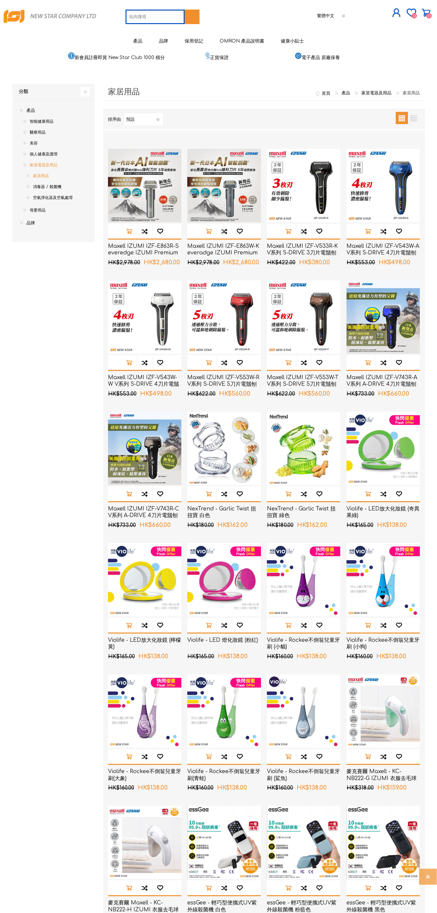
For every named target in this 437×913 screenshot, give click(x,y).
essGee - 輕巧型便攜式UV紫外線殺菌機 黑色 (381, 902)
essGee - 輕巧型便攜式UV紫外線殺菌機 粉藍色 (301, 902)
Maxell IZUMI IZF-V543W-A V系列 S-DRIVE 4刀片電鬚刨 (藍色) (382, 249)
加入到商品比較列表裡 (144, 227)
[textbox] (155, 15)
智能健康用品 (42, 118)
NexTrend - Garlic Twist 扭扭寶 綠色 (301, 508)
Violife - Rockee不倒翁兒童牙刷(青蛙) (223, 771)
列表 (414, 115)
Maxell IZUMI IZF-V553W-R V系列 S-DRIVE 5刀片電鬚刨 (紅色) (223, 381)
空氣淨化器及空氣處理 (53, 194)
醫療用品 (38, 129)
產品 (30, 107)
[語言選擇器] (331, 14)
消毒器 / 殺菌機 (47, 183)
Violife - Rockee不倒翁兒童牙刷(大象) (144, 771)
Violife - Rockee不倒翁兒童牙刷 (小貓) (303, 640)
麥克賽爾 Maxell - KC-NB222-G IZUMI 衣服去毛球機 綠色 (381, 775)
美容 (34, 140)
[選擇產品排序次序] (144, 116)
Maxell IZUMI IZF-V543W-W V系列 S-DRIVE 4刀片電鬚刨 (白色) (143, 381)
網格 (402, 115)
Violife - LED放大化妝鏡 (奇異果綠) (382, 508)
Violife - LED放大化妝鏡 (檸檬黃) (144, 640)
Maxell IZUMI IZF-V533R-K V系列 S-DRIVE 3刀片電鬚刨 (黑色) (302, 249)
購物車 (422, 11)
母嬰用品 (38, 207)
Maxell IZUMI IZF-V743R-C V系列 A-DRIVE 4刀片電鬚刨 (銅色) (143, 512)
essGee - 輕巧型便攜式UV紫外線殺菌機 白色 (222, 902)
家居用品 (41, 172)
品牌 (30, 219)
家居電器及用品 (43, 161)
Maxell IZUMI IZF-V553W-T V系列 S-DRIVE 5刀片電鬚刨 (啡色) (303, 381)
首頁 (326, 89)
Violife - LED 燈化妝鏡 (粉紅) (222, 636)
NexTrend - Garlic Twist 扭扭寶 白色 (221, 508)
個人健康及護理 (43, 150)
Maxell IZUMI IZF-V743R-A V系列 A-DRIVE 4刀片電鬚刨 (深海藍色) (381, 381)
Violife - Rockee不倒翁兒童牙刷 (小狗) (382, 640)
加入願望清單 (160, 227)
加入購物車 (129, 227)
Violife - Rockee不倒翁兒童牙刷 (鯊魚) (303, 771)
